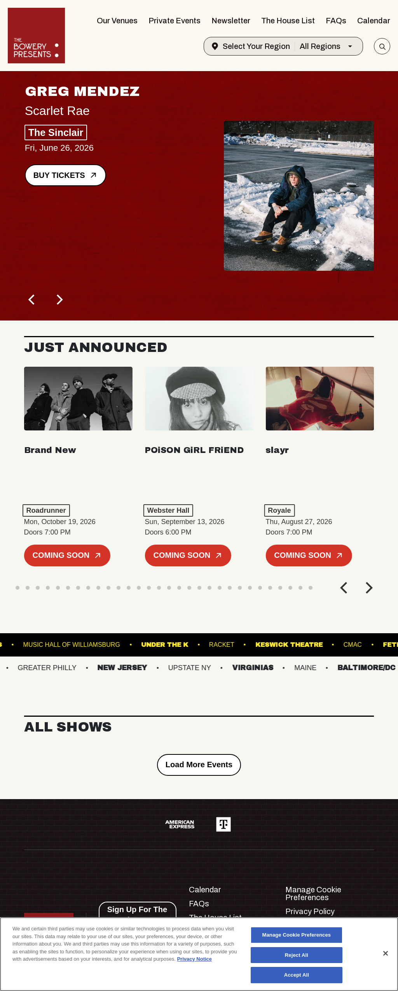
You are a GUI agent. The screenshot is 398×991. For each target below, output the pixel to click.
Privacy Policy (310, 911)
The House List (288, 20)
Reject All (296, 955)
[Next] (59, 299)
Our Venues (117, 20)
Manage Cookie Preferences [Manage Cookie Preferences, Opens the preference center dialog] (296, 935)
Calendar (373, 20)
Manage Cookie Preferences (313, 893)
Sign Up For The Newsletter (137, 914)
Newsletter (230, 20)
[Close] (385, 953)
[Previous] (32, 299)
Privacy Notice (194, 959)
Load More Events (199, 764)
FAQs (336, 20)
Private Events (174, 20)
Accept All (296, 975)
